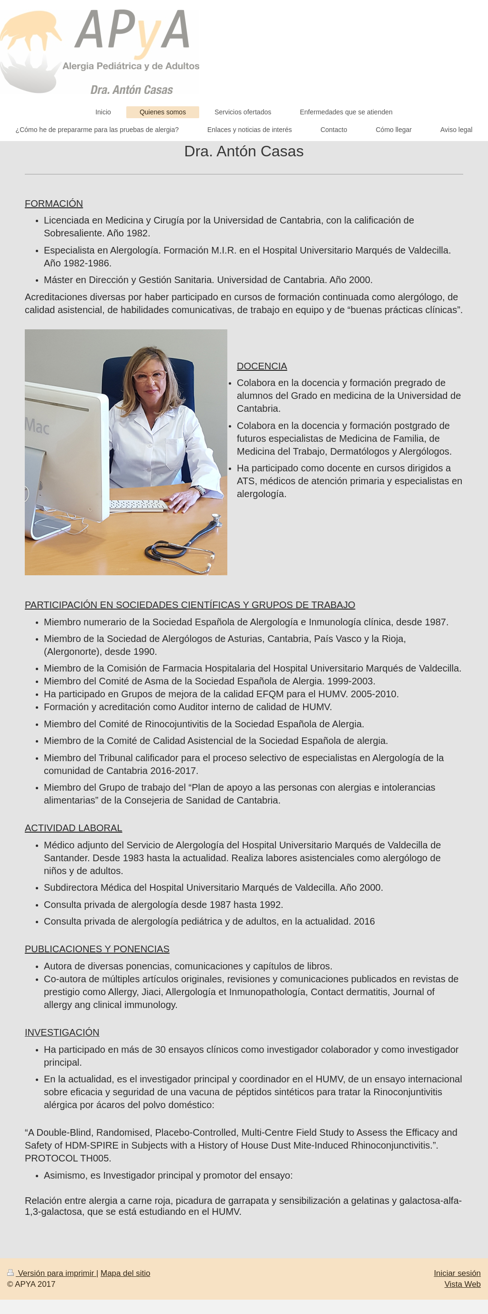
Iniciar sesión (457, 1273)
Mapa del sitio (125, 1273)
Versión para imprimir (51, 1273)
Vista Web (463, 1284)
